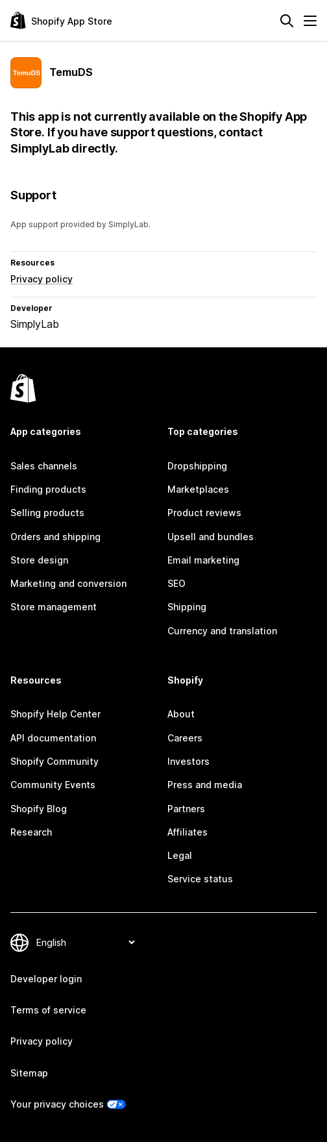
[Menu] (310, 20)
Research (31, 832)
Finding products (48, 489)
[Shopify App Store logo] (61, 20)
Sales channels (43, 465)
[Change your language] (85, 942)
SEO (176, 583)
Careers (184, 737)
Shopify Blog (38, 808)
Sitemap (29, 1072)
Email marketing (203, 559)
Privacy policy (41, 278)
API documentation (53, 737)
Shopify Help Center (55, 713)
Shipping (186, 606)
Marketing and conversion (68, 583)
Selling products (47, 512)
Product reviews (204, 512)
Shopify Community (54, 761)
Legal (179, 855)
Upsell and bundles (210, 536)
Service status (200, 878)
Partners (186, 808)
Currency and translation (222, 630)
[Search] (286, 20)
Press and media (204, 784)
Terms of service (48, 1009)
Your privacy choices (57, 1104)
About (181, 713)
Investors (188, 761)
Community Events (52, 784)
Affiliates (187, 832)
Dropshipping (197, 465)
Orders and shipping (55, 536)
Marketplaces (198, 489)
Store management (53, 606)
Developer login (46, 978)
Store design (39, 559)
